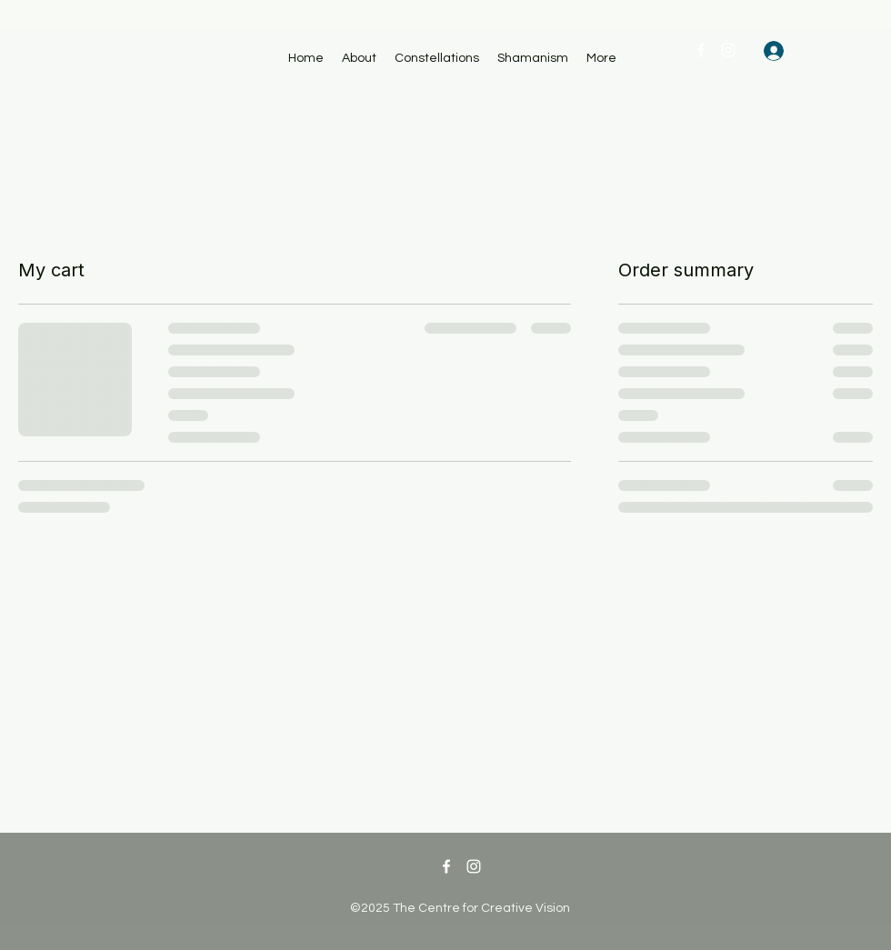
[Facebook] (701, 50)
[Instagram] (728, 50)
